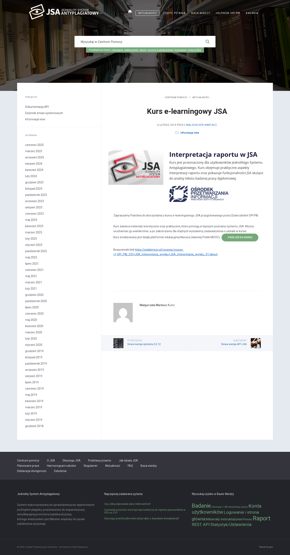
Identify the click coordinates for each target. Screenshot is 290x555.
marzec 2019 (33, 407)
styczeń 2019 (33, 419)
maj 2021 (31, 276)
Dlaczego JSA (72, 460)
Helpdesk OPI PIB (228, 13)
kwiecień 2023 (34, 226)
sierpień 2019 (33, 376)
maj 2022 (31, 257)
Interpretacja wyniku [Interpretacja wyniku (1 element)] (238, 507)
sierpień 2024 (33, 163)
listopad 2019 (33, 357)
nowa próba (194, 50)
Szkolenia (60, 471)
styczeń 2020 (33, 344)
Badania (252, 13)
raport (142, 50)
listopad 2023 (33, 188)
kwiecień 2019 (34, 401)
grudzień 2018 (34, 426)
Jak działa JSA (128, 460)
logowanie (180, 50)
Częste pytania (174, 13)
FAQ (130, 465)
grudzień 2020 (34, 294)
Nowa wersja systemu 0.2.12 (144, 344)
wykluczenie (131, 50)
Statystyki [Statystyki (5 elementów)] (219, 524)
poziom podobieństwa (160, 50)
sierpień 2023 (33, 207)
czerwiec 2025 (34, 145)
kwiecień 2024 (34, 169)
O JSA (51, 460)
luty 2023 (31, 238)
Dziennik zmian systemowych (44, 113)
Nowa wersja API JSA (234, 344)
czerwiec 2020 (34, 313)
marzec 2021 (33, 282)
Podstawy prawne (99, 460)
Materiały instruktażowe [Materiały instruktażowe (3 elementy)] (224, 519)
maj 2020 (31, 319)
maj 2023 (31, 219)
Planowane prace (28, 465)
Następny (240, 340)
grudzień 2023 (34, 182)
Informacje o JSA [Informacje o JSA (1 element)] (219, 507)
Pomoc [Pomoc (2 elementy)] (247, 519)
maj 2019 (31, 394)
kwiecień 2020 (34, 326)
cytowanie (117, 50)
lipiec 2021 (32, 263)
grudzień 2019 (34, 351)
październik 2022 (36, 251)
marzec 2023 (33, 232)
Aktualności (147, 13)
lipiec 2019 (32, 382)
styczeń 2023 (33, 244)
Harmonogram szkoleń (61, 465)
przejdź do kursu (240, 237)
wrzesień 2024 (34, 157)
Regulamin (90, 465)
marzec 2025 (33, 151)
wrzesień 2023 (34, 201)
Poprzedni (134, 340)
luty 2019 (31, 413)
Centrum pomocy (176, 97)
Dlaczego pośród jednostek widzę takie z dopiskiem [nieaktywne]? (141, 518)
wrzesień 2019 (34, 369)
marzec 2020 (33, 332)
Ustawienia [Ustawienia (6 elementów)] (240, 524)
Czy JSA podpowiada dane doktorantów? (127, 504)
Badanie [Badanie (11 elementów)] (201, 506)
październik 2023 (36, 194)
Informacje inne (189, 132)
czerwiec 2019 (34, 388)
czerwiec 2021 (34, 269)
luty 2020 (31, 338)
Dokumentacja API (37, 106)
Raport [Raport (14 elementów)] (261, 518)
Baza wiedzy (200, 13)
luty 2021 (31, 288)
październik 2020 (36, 301)
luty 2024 (31, 176)
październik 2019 (36, 363)
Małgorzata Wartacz (201, 125)
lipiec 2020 (32, 307)
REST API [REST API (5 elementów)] (201, 524)
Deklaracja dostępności (31, 471)
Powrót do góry (266, 547)
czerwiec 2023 (34, 213)
